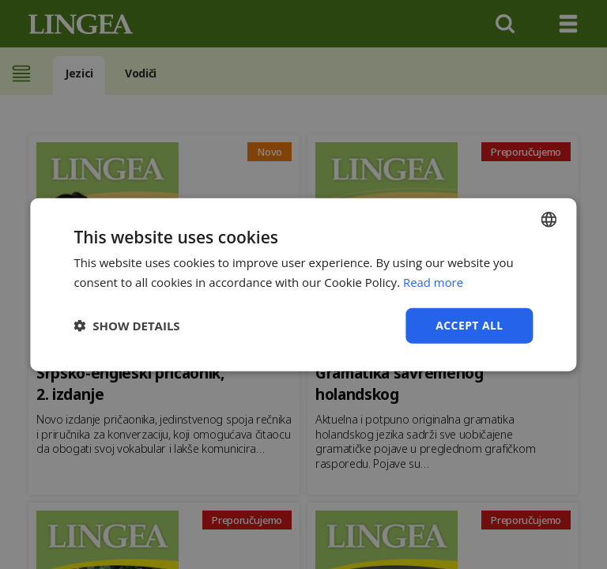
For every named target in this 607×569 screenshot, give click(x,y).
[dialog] (303, 284)
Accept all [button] (469, 325)
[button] (126, 325)
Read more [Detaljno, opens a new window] (433, 282)
